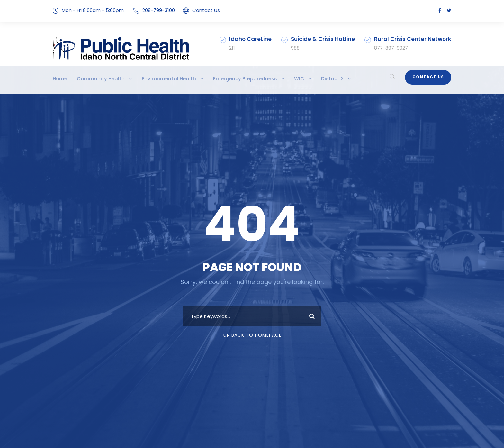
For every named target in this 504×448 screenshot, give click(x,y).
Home (59, 78)
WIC (272, 78)
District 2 (303, 78)
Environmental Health (155, 78)
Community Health (95, 78)
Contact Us (197, 10)
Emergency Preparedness (223, 78)
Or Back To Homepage (252, 335)
